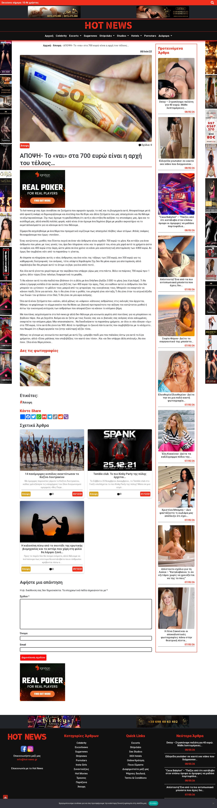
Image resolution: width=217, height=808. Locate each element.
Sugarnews (90, 35)
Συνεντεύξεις (81, 769)
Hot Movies (81, 773)
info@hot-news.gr (27, 759)
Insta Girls (81, 764)
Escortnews (81, 747)
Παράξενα (81, 782)
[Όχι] (213, 803)
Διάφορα (164, 35)
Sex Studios (135, 751)
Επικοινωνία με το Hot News (27, 768)
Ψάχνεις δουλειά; (135, 773)
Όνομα (23, 633)
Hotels (135, 35)
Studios (122, 35)
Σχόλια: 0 (145, 144)
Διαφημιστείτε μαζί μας (135, 769)
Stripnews (81, 756)
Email (23, 644)
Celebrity (61, 35)
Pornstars (150, 35)
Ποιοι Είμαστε (135, 764)
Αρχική (49, 35)
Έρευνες (81, 777)
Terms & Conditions (136, 777)
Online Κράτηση (135, 760)
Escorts (74, 35)
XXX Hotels (135, 756)
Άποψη (57, 45)
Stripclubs (105, 35)
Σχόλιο (24, 596)
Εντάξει (153, 803)
